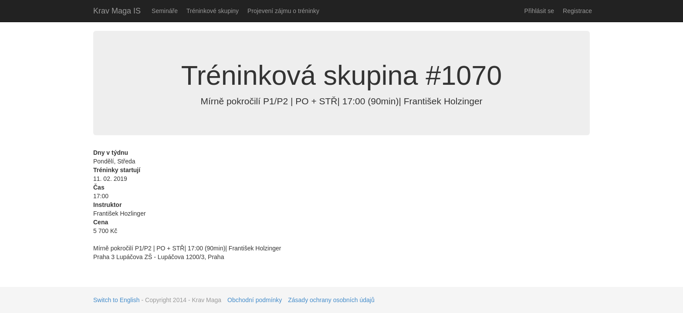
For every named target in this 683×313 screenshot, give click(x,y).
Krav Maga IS (117, 11)
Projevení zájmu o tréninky (283, 10)
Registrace (577, 10)
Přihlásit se (539, 10)
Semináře (165, 10)
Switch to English (116, 299)
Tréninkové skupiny (212, 10)
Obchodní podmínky (254, 299)
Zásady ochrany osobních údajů (331, 299)
